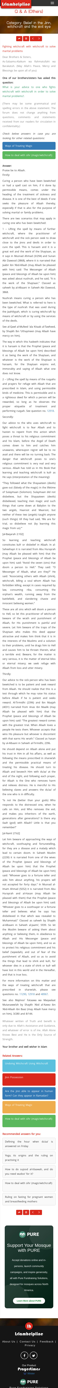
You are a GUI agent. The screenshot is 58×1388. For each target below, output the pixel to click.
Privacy (30, 1345)
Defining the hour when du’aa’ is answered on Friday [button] (29, 1144)
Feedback (47, 1341)
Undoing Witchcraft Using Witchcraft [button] (26, 1063)
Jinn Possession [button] (14, 1077)
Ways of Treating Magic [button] (18, 145)
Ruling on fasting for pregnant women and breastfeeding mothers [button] (29, 1199)
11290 (22, 994)
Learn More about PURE (29, 1301)
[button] (26, 38)
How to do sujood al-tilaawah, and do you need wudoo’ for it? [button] (29, 1171)
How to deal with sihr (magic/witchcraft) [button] (28, 155)
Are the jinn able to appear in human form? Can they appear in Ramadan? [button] (29, 1093)
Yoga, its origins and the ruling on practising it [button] (29, 1158)
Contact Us (28, 1341)
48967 (44, 994)
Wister (29, 1373)
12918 (50, 411)
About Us (8, 1341)
